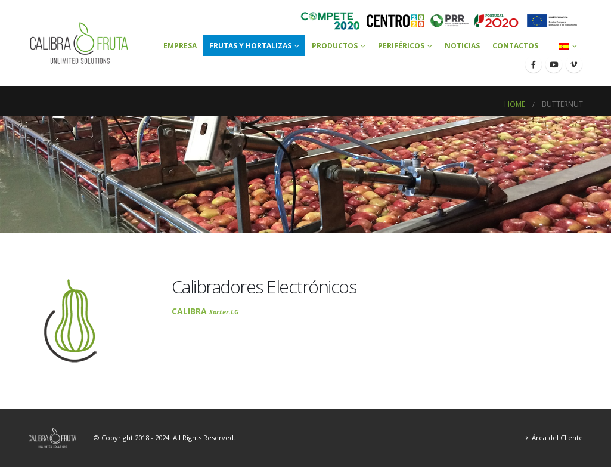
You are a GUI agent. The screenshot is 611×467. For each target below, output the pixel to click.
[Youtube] (553, 64)
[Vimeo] (574, 64)
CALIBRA (205, 311)
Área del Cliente (557, 437)
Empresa (180, 46)
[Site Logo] (80, 42)
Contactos (515, 46)
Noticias (462, 46)
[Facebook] (533, 64)
